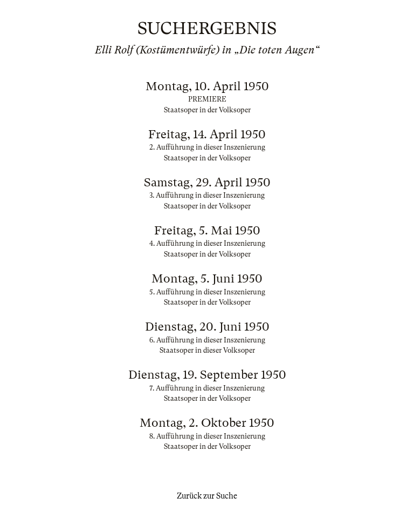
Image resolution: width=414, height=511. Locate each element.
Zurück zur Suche (207, 496)
